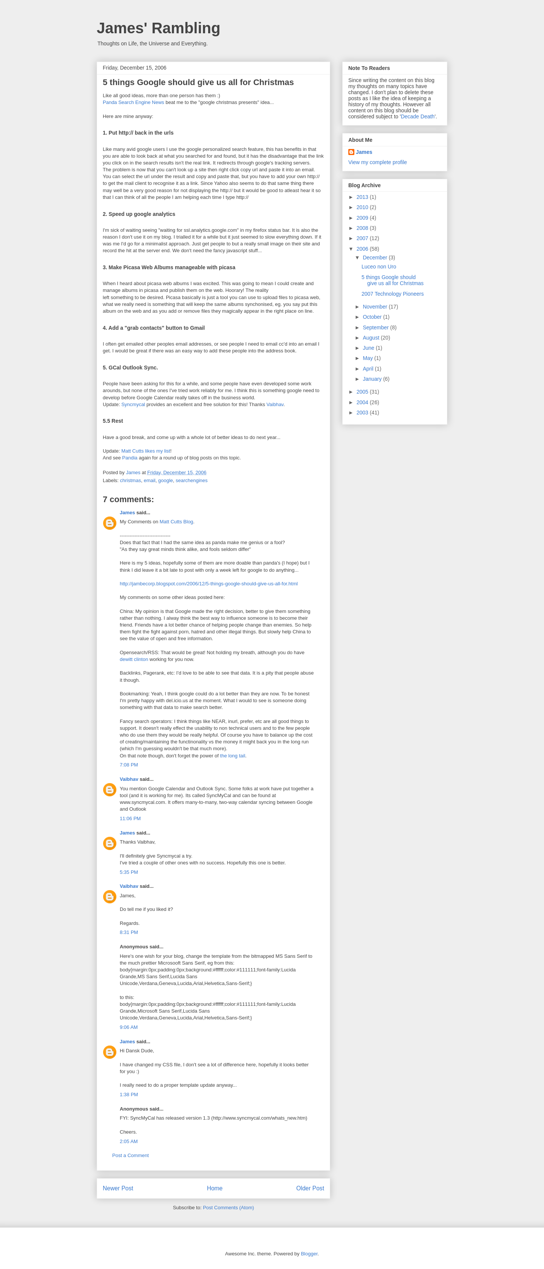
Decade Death (418, 116)
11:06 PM (130, 818)
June (369, 348)
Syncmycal (133, 404)
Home (215, 1188)
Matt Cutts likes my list (145, 451)
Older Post (310, 1188)
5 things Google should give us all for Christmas (392, 280)
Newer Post (118, 1188)
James (127, 512)
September (376, 327)
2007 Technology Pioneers (393, 294)
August (371, 338)
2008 (363, 228)
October (373, 317)
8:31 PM (129, 932)
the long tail (233, 756)
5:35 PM (129, 872)
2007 (363, 238)
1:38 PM (129, 1094)
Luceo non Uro (379, 267)
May (368, 358)
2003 (363, 413)
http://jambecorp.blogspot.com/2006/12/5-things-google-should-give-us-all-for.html (209, 583)
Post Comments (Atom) (228, 1207)
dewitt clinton (134, 659)
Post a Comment (130, 1155)
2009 (363, 218)
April (369, 369)
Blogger (309, 1254)
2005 (363, 392)
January (373, 379)
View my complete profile (377, 162)
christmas (130, 480)
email (149, 480)
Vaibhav (274, 404)
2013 (363, 197)
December (375, 257)
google (165, 480)
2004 (363, 402)
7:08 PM (129, 765)
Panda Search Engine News (133, 102)
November (375, 307)
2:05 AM (129, 1141)
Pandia (129, 458)
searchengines (192, 480)
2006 (363, 249)
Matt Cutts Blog (176, 521)
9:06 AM (129, 1027)
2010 (363, 207)
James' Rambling (158, 28)
